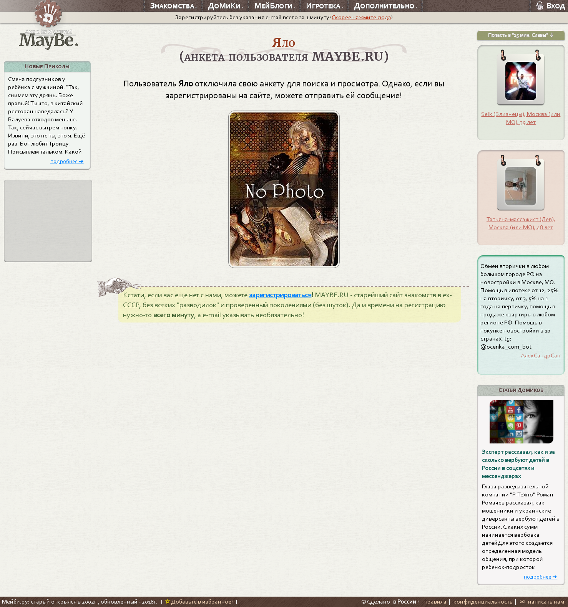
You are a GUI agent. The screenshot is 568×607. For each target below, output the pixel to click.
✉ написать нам (542, 601)
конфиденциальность (483, 601)
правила (435, 601)
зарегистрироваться (280, 295)
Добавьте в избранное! (199, 601)
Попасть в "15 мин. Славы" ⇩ (521, 35)
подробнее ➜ (67, 161)
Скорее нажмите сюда (361, 17)
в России (404, 601)
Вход (550, 5)
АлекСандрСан (541, 355)
